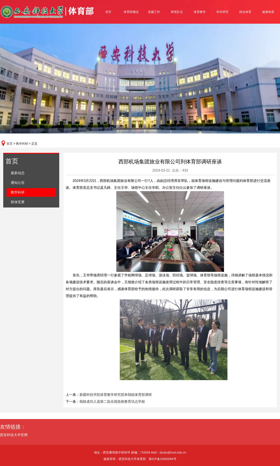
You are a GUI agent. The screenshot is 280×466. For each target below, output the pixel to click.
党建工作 (154, 12)
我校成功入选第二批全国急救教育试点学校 (112, 401)
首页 (108, 12)
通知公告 (18, 182)
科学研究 (222, 12)
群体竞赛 (18, 202)
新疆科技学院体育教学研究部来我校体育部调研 (115, 394)
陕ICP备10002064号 (162, 459)
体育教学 (200, 12)
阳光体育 (245, 12)
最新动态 (18, 173)
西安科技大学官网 (16, 435)
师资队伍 (177, 12)
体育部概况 (131, 12)
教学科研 (22, 143)
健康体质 (268, 12)
